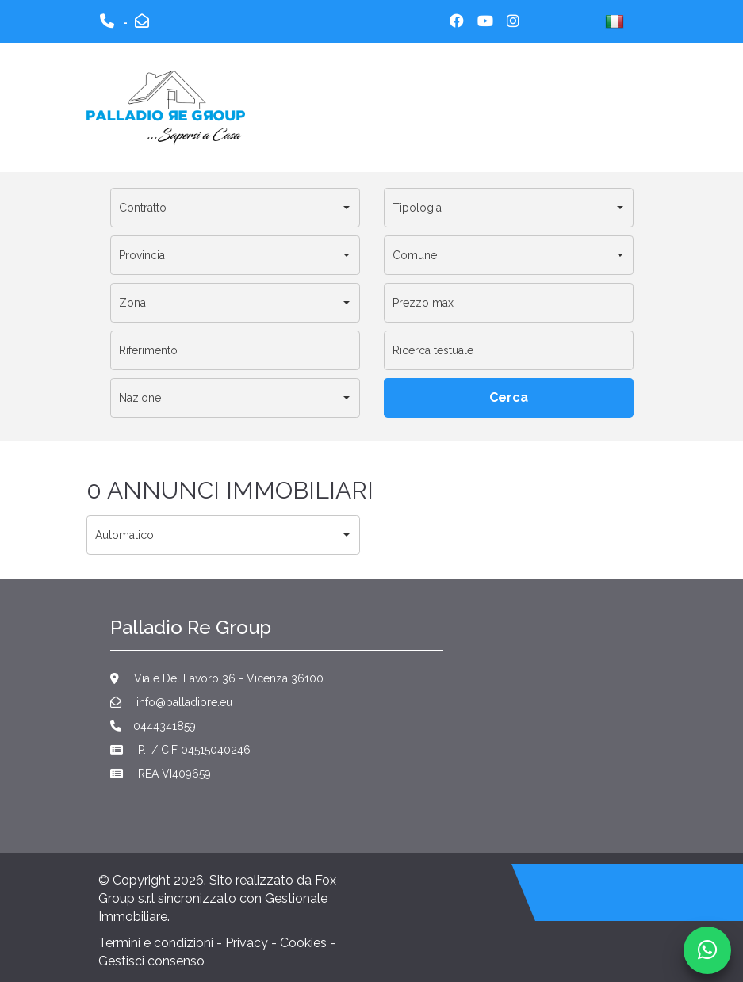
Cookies (303, 942)
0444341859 (153, 726)
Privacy (246, 942)
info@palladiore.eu (171, 702)
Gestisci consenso (151, 961)
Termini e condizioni (155, 942)
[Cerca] (509, 398)
